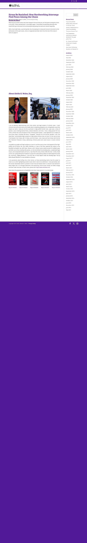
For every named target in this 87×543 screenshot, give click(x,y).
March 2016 (69, 186)
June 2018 (68, 142)
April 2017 (68, 165)
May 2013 (68, 210)
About (29, 4)
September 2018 (70, 137)
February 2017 (69, 170)
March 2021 (69, 104)
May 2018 (68, 144)
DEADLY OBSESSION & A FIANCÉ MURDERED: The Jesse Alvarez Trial (72, 29)
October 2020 (69, 116)
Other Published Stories (29, 6)
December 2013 (70, 205)
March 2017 (69, 167)
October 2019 (69, 125)
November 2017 (70, 156)
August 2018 (69, 139)
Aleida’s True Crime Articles (40, 4)
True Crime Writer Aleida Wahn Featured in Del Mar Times (71, 23)
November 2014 (70, 198)
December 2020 (70, 111)
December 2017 (70, 153)
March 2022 (69, 90)
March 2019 (69, 132)
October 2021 (69, 100)
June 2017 (68, 163)
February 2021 (69, 107)
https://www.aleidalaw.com (43, 167)
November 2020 (70, 114)
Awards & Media (41, 6)
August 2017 (69, 158)
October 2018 (69, 135)
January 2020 (69, 121)
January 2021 (69, 109)
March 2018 (69, 149)
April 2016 (68, 184)
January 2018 (69, 151)
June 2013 (68, 207)
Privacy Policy (32, 223)
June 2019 (68, 130)
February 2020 (69, 118)
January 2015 (69, 196)
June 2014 (68, 203)
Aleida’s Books (66, 4)
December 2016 (70, 175)
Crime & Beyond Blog (54, 4)
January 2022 (69, 95)
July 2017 (68, 160)
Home (24, 4)
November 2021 (70, 97)
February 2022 (69, 93)
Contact (50, 6)
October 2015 (69, 189)
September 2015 (70, 191)
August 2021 (69, 102)
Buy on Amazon (13, 187)
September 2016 (70, 179)
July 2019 (68, 128)
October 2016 (69, 177)
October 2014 (69, 200)
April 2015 (68, 193)
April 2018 (68, 146)
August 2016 (69, 182)
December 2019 (70, 123)
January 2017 (69, 172)
